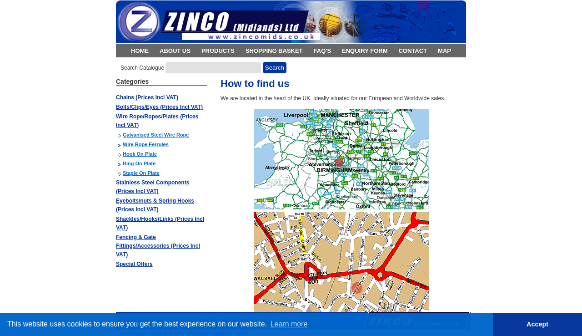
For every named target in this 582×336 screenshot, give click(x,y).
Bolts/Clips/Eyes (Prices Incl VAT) (159, 107)
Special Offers (134, 264)
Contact (412, 50)
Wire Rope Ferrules (146, 144)
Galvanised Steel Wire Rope (156, 134)
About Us (175, 50)
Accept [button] (537, 324)
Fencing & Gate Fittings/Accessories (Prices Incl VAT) (158, 246)
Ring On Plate (139, 163)
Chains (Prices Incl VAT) (147, 97)
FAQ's (322, 50)
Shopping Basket (274, 50)
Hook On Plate (140, 154)
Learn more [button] (289, 324)
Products (218, 50)
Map (444, 50)
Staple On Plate (141, 173)
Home (140, 50)
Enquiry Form (364, 50)
